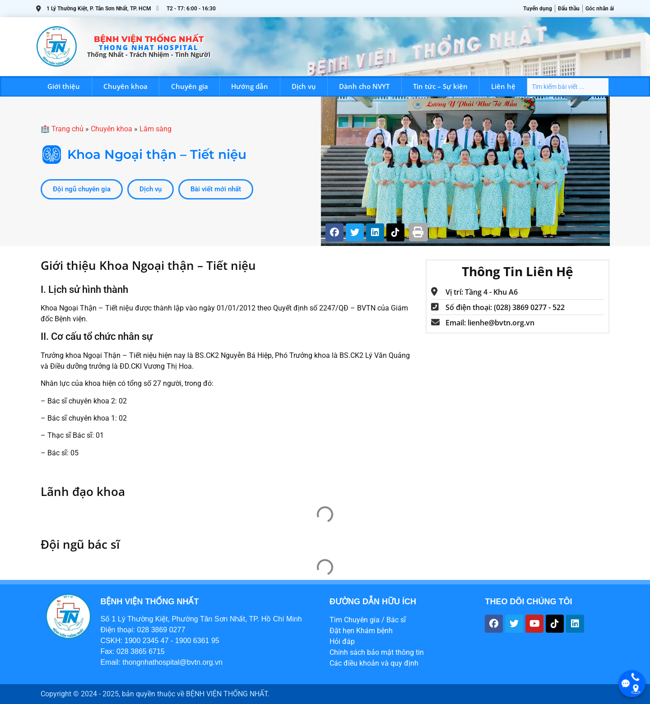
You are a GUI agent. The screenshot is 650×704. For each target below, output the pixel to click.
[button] (418, 232)
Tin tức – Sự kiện (440, 86)
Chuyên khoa (125, 86)
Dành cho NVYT (364, 86)
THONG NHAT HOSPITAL (149, 47)
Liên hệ (503, 86)
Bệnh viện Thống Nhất (149, 39)
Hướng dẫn (249, 86)
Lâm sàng (155, 129)
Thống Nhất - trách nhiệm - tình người (148, 54)
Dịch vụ (304, 86)
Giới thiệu (63, 86)
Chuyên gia (189, 86)
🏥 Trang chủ (62, 129)
